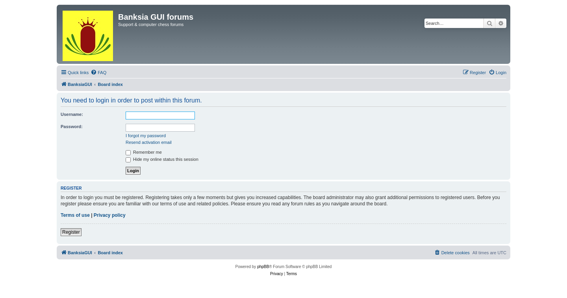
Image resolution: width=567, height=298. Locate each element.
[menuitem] (98, 72)
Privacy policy (110, 215)
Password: (72, 126)
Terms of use (75, 215)
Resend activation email (149, 142)
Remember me (144, 152)
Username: (72, 114)
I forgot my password (146, 135)
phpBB (263, 266)
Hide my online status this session (162, 159)
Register (71, 232)
